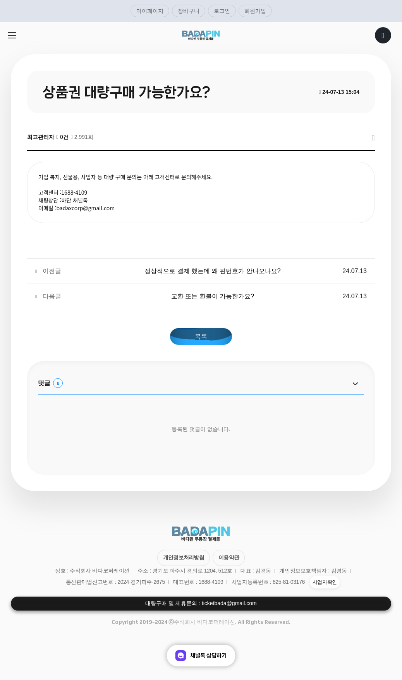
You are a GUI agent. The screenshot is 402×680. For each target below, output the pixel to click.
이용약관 (228, 557)
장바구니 (188, 11)
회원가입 (255, 11)
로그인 (222, 11)
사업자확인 (325, 582)
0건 (63, 137)
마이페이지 (149, 11)
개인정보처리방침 (183, 557)
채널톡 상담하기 (201, 655)
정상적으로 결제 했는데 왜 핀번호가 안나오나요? (212, 270)
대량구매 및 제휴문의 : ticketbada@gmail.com (200, 603)
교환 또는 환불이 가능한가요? (212, 295)
